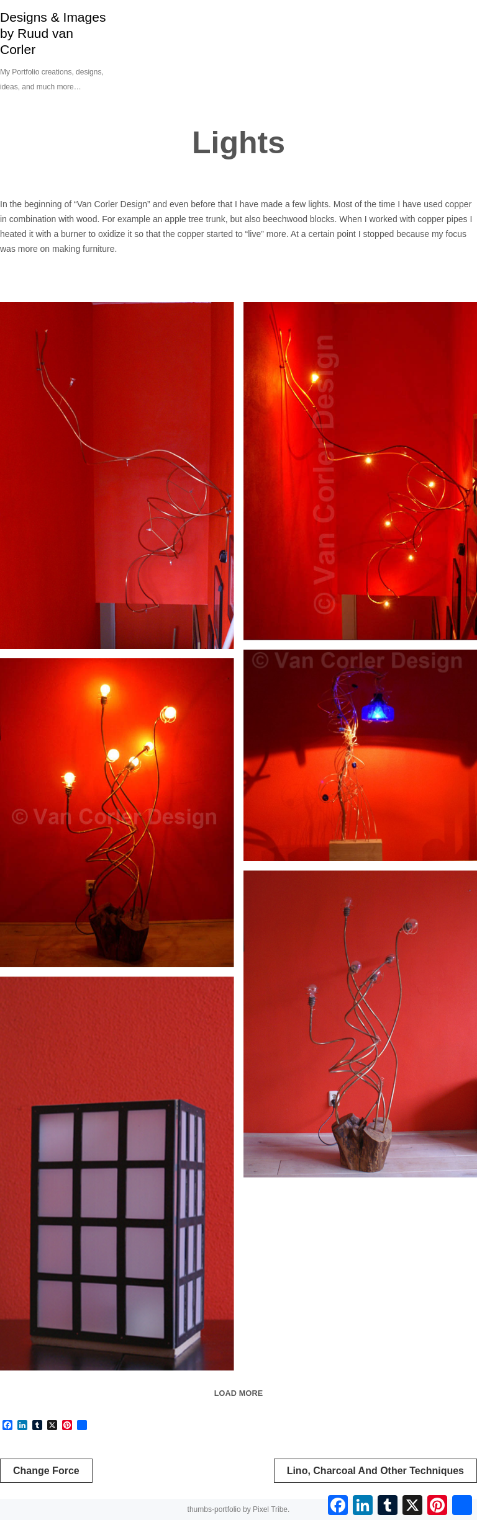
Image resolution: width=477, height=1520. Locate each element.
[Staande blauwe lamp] (360, 755)
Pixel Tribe (270, 1509)
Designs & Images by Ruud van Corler (53, 33)
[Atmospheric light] (117, 1173)
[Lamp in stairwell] (117, 476)
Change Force (46, 1470)
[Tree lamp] (117, 812)
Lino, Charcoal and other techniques (375, 1470)
